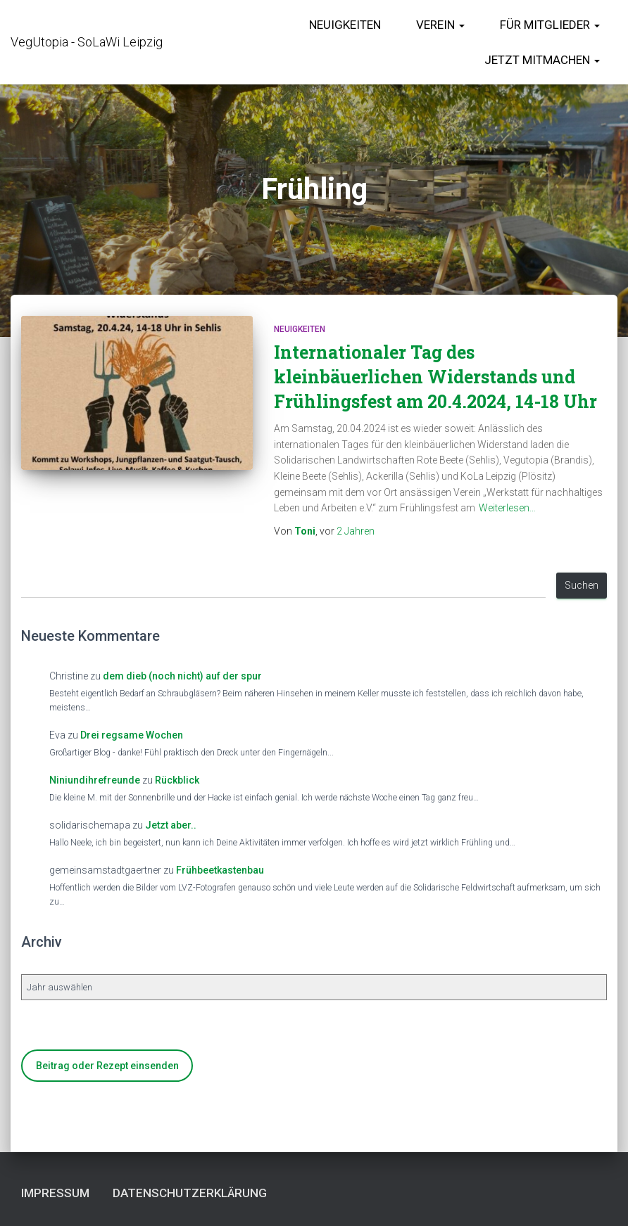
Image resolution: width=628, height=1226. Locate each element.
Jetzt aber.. (170, 825)
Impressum (55, 1193)
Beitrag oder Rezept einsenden (107, 1065)
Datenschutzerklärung (190, 1193)
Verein (440, 25)
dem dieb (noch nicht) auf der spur (182, 676)
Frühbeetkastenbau (220, 870)
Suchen (581, 585)
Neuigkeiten (345, 25)
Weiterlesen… (507, 507)
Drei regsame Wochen (131, 735)
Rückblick (177, 780)
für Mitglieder (550, 25)
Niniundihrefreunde (94, 780)
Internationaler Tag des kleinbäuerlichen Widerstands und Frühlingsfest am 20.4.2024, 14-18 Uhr (435, 376)
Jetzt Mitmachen (542, 60)
